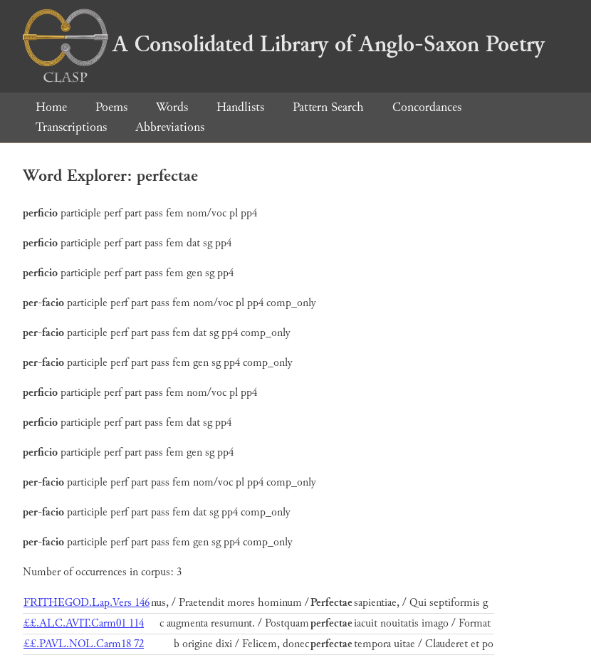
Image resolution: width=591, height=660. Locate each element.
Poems (111, 107)
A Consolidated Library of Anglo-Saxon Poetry (284, 44)
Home (51, 107)
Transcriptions (71, 127)
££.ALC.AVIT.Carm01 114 (83, 623)
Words (172, 107)
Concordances (426, 107)
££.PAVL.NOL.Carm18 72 (83, 644)
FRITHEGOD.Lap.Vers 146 (86, 602)
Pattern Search (328, 107)
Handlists (240, 107)
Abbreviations (169, 127)
